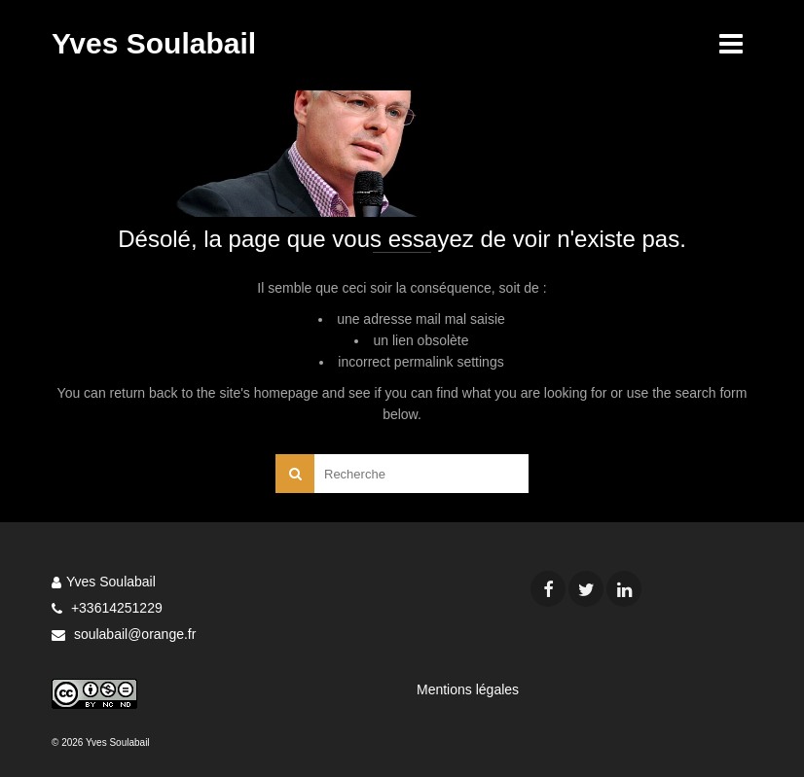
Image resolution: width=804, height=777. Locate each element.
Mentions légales (468, 689)
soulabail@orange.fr (124, 634)
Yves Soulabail (154, 43)
